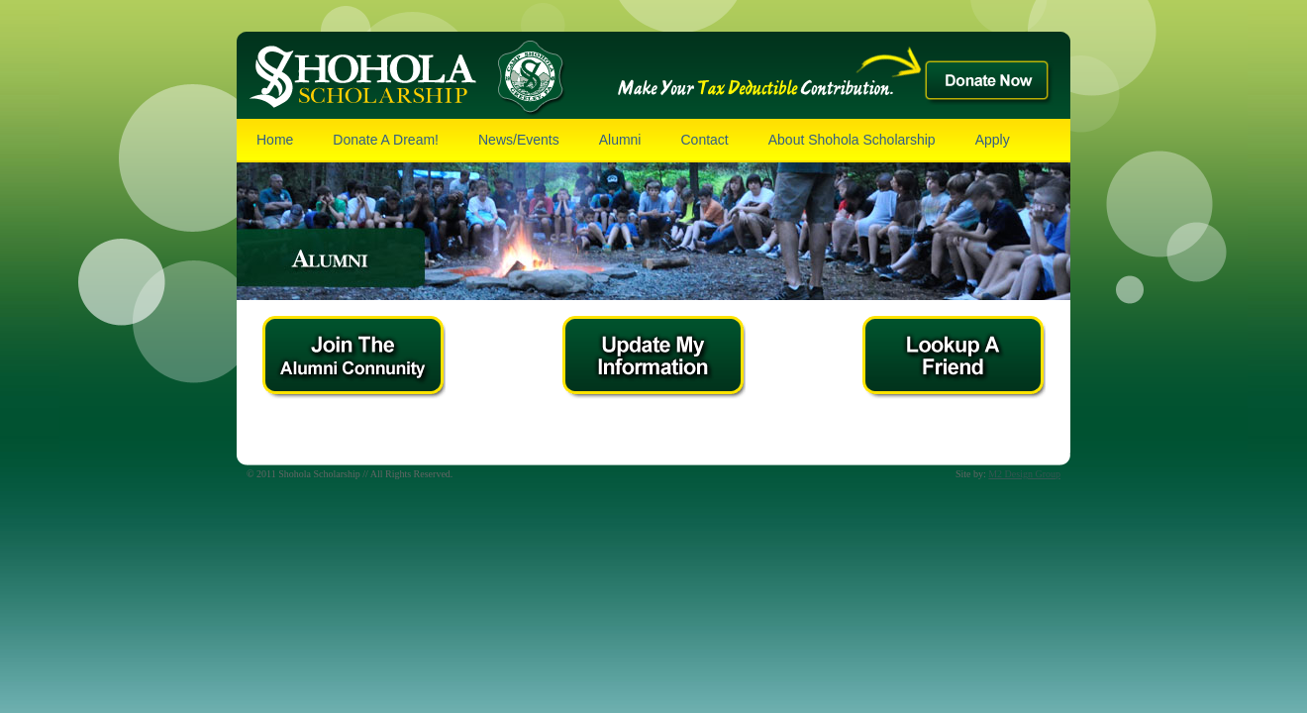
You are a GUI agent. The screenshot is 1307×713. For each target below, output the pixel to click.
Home (274, 140)
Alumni (620, 140)
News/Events (518, 140)
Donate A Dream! (386, 140)
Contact (704, 140)
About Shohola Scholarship (852, 140)
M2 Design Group (1024, 473)
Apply (992, 140)
